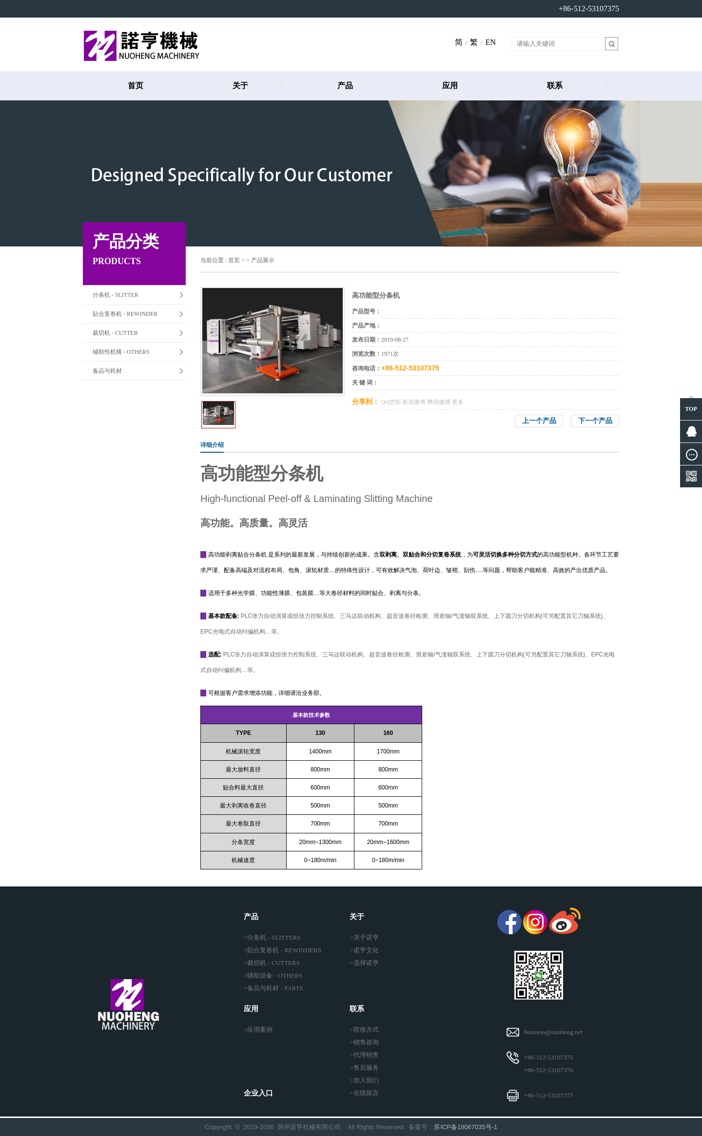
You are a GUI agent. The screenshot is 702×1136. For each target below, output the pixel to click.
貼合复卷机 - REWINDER (125, 313)
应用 (450, 85)
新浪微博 (414, 402)
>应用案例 (258, 1029)
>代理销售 (364, 1055)
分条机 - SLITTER (115, 294)
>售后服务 (364, 1067)
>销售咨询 (364, 1042)
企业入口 (258, 1093)
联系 (555, 85)
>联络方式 (364, 1029)
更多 (458, 402)
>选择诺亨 (364, 962)
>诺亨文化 (364, 950)
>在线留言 (364, 1093)
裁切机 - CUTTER (115, 332)
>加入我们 (364, 1080)
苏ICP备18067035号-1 (465, 1127)
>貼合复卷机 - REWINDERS (282, 950)
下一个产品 (595, 420)
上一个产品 (539, 420)
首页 (135, 85)
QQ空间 (391, 402)
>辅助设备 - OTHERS (273, 975)
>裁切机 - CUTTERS (272, 962)
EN (491, 42)
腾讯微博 (438, 402)
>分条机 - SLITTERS (272, 937)
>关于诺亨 (364, 937)
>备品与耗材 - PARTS (273, 988)
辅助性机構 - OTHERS (121, 351)
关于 (240, 85)
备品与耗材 (107, 370)
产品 (345, 85)
